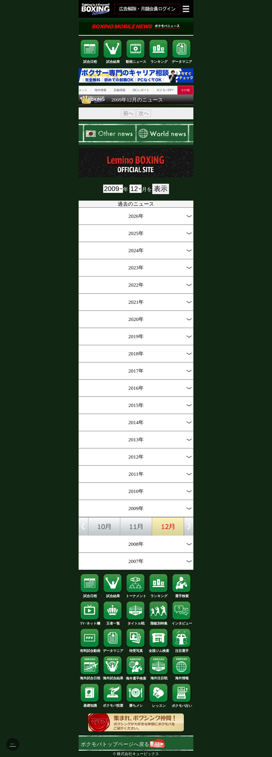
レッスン (159, 704)
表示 (160, 189)
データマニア (181, 60)
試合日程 (90, 60)
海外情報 (100, 90)
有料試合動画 (90, 649)
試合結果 (113, 60)
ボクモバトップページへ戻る (123, 744)
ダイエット (80, 90)
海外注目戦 (159, 676)
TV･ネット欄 (90, 621)
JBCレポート (140, 90)
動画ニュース (136, 60)
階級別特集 (159, 621)
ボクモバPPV (165, 90)
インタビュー (181, 621)
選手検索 (181, 594)
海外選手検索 (136, 676)
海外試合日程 (90, 676)
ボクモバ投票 (113, 704)
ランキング (159, 60)
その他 (185, 90)
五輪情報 (119, 90)
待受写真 (136, 649)
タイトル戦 (136, 621)
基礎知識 (90, 704)
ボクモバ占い (181, 704)
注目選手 (181, 649)
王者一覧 (113, 621)
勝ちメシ (136, 704)
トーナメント (136, 594)
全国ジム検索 (159, 649)
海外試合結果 (113, 676)
